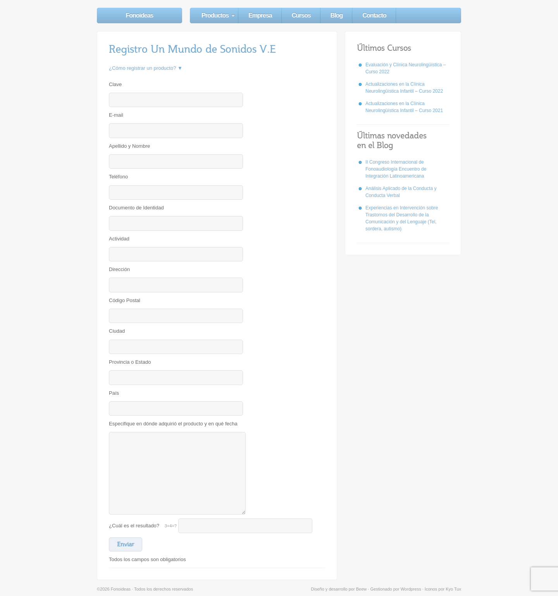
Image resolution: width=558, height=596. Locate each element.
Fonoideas (139, 15)
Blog (337, 15)
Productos (215, 15)
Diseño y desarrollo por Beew (339, 589)
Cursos (301, 15)
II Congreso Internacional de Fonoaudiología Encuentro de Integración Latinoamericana (395, 169)
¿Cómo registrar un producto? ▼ (146, 68)
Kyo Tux (453, 589)
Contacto (374, 15)
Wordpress (411, 589)
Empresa (260, 15)
